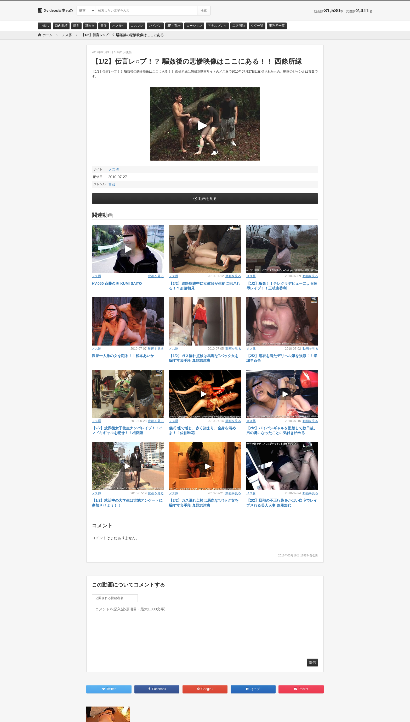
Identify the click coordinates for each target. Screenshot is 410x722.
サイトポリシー (77, 713)
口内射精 (61, 26)
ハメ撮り (118, 26)
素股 (103, 26)
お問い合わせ (51, 713)
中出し (44, 26)
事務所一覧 (277, 26)
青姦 (112, 184)
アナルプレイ (217, 26)
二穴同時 (238, 26)
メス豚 (113, 169)
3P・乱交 (174, 26)
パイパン (155, 26)
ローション (194, 26)
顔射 (76, 26)
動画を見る (207, 198)
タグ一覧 (257, 26)
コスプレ (137, 26)
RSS (97, 713)
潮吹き (90, 26)
